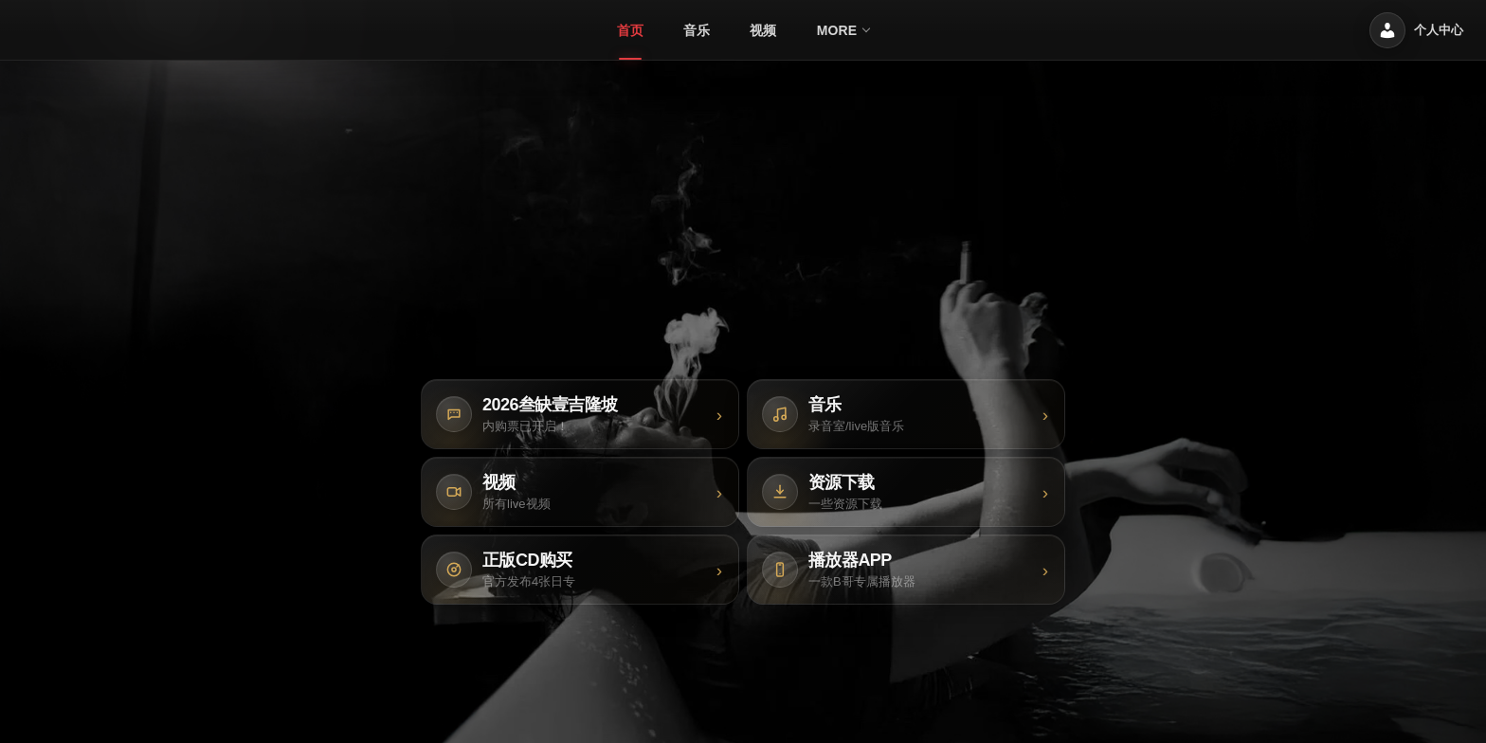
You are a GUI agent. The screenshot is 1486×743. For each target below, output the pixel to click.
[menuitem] (630, 30)
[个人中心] (1416, 30)
